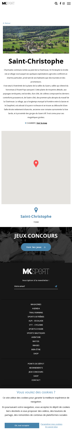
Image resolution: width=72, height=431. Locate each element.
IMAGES (36, 345)
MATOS (36, 341)
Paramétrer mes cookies (51, 424)
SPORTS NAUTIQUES (36, 333)
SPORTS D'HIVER (36, 329)
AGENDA (36, 308)
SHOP (36, 353)
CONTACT (36, 380)
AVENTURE (36, 337)
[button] (36, 164)
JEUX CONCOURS (36, 372)
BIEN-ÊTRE (36, 349)
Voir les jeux (36, 247)
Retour (6, 23)
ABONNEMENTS (36, 368)
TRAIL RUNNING (36, 312)
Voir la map (42, 123)
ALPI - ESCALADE (36, 321)
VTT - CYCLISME (36, 325)
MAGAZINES (36, 304)
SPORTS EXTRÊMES (36, 316)
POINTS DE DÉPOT (36, 363)
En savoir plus (51, 426)
